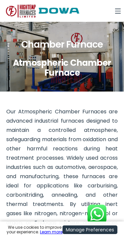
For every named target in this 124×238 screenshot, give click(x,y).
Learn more (51, 232)
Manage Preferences (90, 229)
